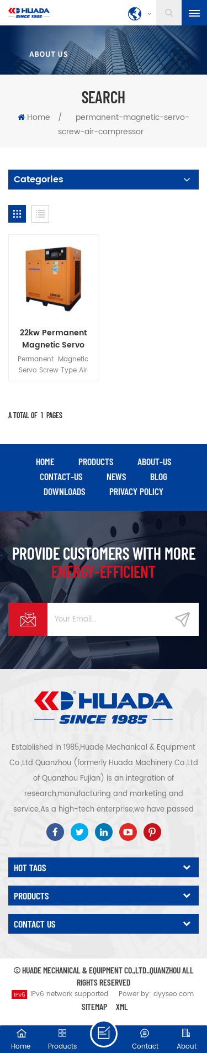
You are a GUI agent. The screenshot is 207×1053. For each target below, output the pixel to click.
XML (122, 1006)
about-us (154, 461)
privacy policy (136, 491)
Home (34, 117)
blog (158, 476)
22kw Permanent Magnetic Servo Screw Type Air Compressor (53, 339)
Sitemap (94, 1006)
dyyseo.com (173, 994)
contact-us (61, 476)
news (116, 476)
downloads (64, 491)
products (95, 461)
